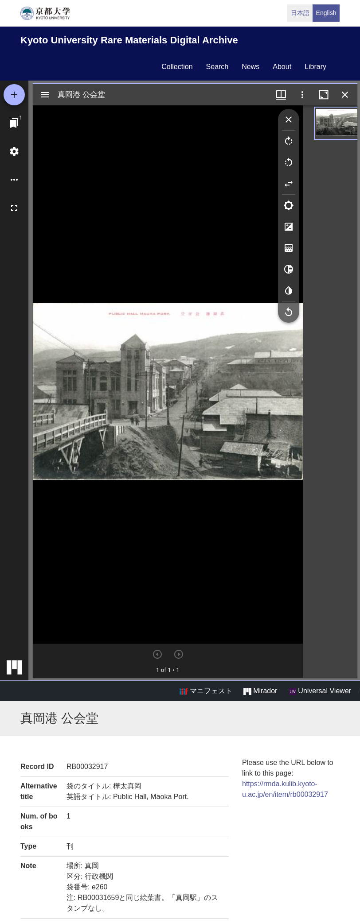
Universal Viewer (320, 691)
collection (176, 66)
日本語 (300, 12)
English (326, 12)
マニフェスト (206, 691)
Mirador (260, 691)
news (250, 66)
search (217, 66)
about (282, 66)
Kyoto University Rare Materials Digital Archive (129, 40)
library (315, 66)
